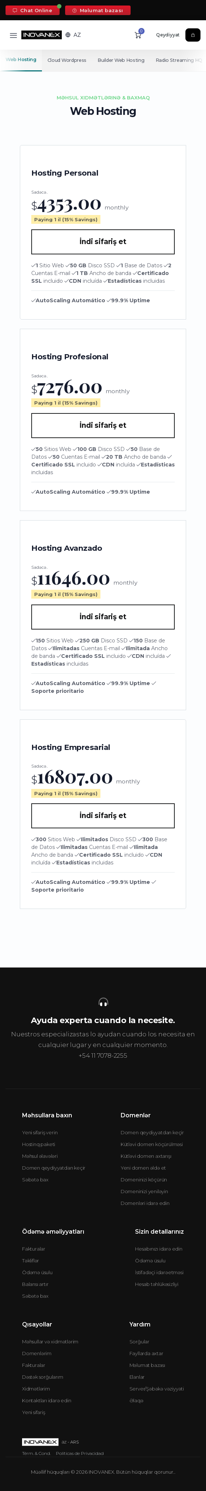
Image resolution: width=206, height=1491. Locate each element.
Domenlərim (37, 1353)
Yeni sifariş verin (39, 1132)
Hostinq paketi (38, 1144)
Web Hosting (21, 59)
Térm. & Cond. (36, 1453)
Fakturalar (33, 1249)
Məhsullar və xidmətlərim (50, 1341)
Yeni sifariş (33, 1412)
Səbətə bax (35, 1179)
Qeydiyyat (168, 35)
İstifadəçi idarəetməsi (159, 1272)
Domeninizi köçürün (144, 1179)
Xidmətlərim (36, 1389)
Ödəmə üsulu (37, 1272)
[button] (73, 35)
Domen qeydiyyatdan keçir (53, 1168)
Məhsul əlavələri (40, 1156)
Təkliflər (30, 1260)
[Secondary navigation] (103, 60)
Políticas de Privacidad (80, 1453)
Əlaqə (136, 1400)
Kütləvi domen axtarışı (146, 1156)
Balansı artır (35, 1284)
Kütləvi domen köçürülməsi (152, 1144)
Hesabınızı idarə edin (158, 1249)
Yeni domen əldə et (143, 1168)
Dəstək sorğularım (42, 1377)
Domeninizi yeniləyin (144, 1191)
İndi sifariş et (102, 241)
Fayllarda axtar (146, 1353)
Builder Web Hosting (122, 60)
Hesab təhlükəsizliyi (156, 1284)
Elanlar (137, 1377)
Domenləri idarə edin (145, 1203)
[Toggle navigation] (13, 35)
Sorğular (139, 1341)
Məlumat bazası (97, 10)
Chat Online (32, 10)
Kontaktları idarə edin (46, 1400)
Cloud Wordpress (67, 60)
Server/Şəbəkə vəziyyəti (156, 1389)
